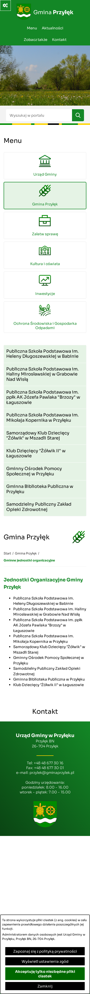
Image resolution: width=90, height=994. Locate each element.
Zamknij (45, 986)
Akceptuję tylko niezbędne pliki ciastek (45, 973)
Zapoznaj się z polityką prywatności (45, 951)
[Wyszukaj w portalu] (39, 115)
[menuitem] (45, 165)
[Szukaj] (78, 115)
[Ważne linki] (5, 5)
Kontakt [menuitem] (59, 39)
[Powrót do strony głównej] (7, 553)
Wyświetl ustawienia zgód (45, 961)
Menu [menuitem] (32, 28)
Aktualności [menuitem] (52, 28)
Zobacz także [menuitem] (35, 39)
